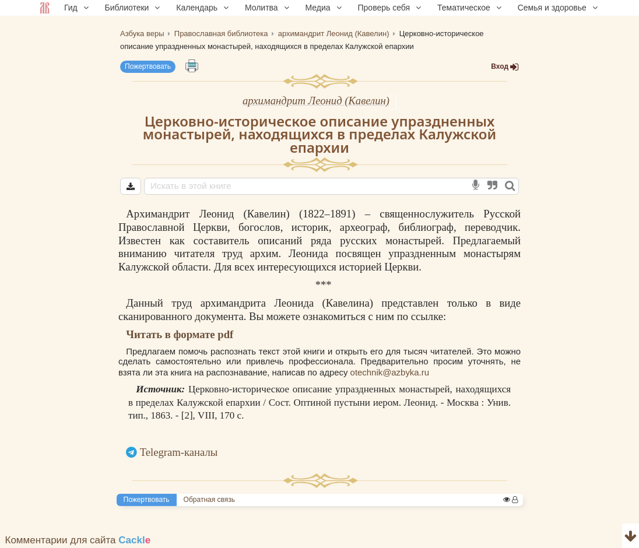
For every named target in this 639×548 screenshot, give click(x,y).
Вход (505, 67)
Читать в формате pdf (179, 334)
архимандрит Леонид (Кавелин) (316, 100)
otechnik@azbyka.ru (389, 372)
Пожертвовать (148, 66)
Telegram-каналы (179, 452)
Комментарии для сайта (78, 540)
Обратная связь (209, 500)
